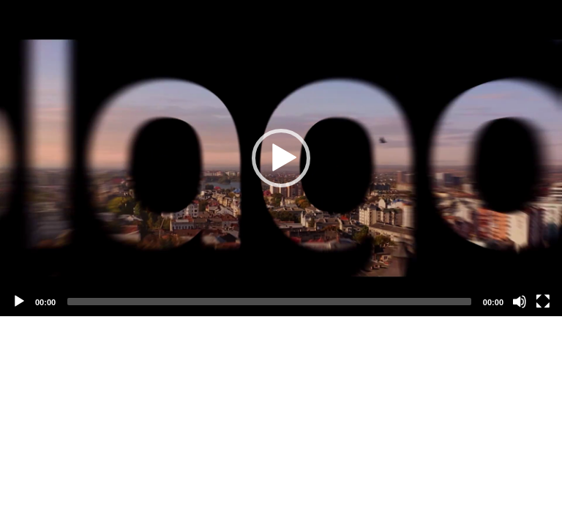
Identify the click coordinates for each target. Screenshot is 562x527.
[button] (281, 158)
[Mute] (519, 301)
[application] (281, 158)
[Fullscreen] (543, 301)
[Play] (19, 301)
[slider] (269, 301)
